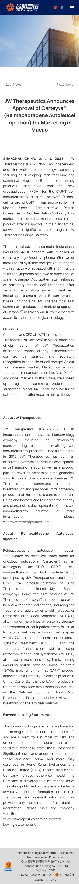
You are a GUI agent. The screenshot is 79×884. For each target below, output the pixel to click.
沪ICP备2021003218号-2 (34, 875)
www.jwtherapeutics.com (29, 522)
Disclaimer (67, 853)
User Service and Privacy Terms (47, 857)
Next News (66, 84)
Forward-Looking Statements (36, 853)
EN (56, 7)
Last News (12, 84)
